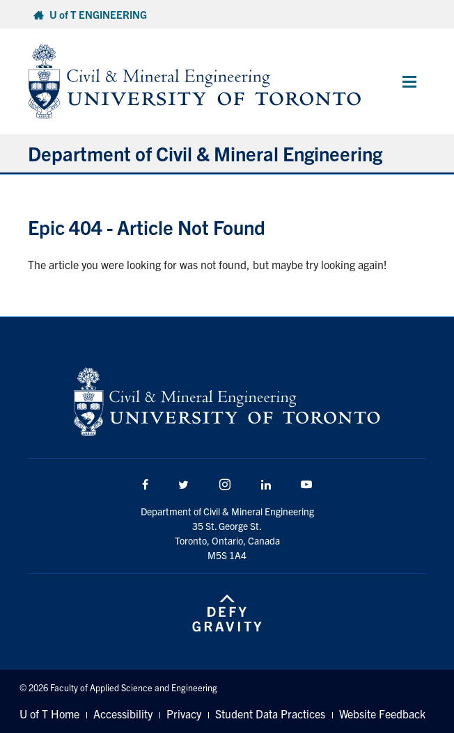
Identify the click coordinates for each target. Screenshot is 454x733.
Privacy (183, 713)
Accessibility (122, 713)
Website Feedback (382, 713)
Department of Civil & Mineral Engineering (205, 153)
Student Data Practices (270, 713)
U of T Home (49, 713)
